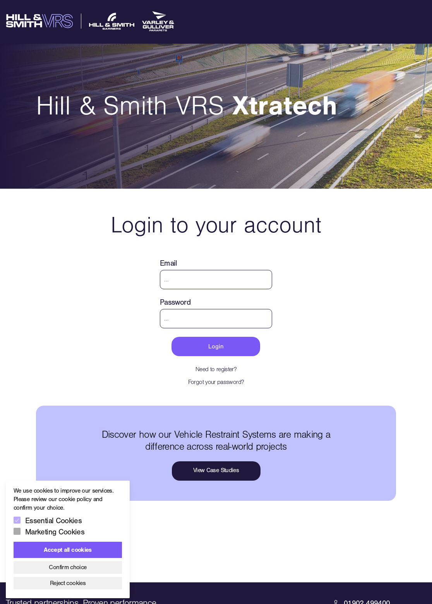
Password (175, 302)
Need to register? (216, 369)
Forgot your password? (216, 382)
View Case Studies (216, 470)
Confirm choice (67, 567)
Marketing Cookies (54, 531)
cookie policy (74, 499)
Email (168, 263)
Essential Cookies (53, 520)
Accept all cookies (67, 549)
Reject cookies (68, 583)
